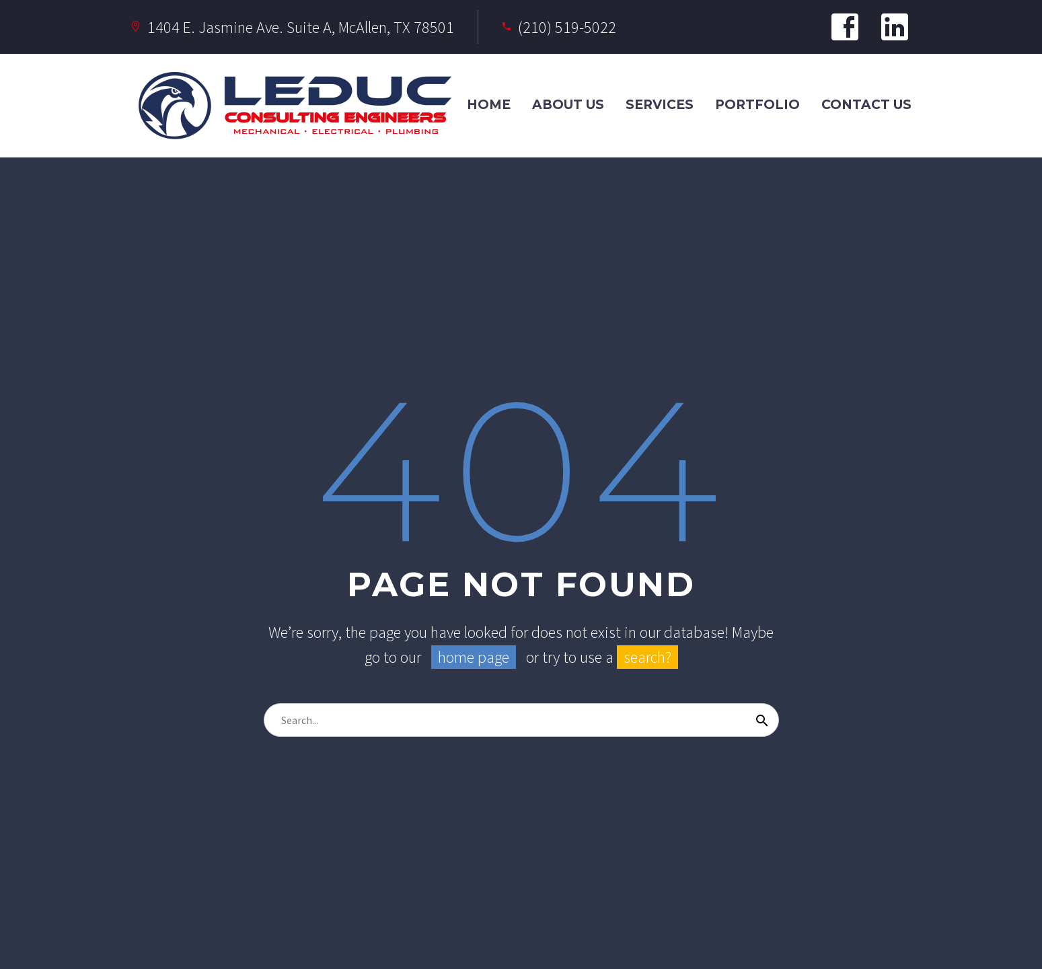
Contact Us (866, 104)
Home (489, 104)
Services (660, 104)
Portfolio (757, 104)
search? (647, 657)
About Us (568, 104)
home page (473, 657)
